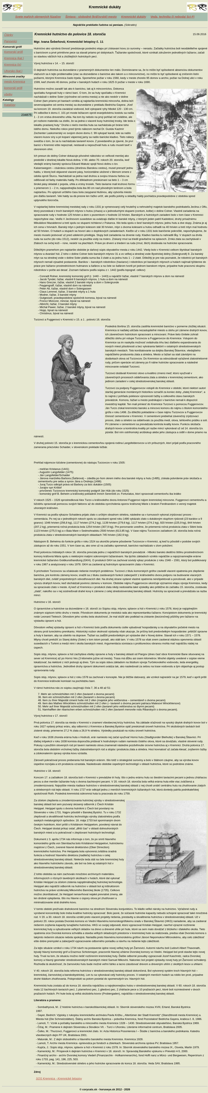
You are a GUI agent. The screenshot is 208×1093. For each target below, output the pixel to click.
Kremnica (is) (12, 64)
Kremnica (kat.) (14, 58)
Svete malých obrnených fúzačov (38, 16)
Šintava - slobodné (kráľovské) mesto (91, 16)
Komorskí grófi (13, 51)
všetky (8, 94)
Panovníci (10, 41)
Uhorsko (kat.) (13, 71)
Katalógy (9, 105)
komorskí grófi (13, 88)
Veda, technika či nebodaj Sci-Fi (173, 16)
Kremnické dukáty (133, 16)
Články (8, 35)
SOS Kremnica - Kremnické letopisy (59, 1078)
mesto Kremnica (14, 81)
